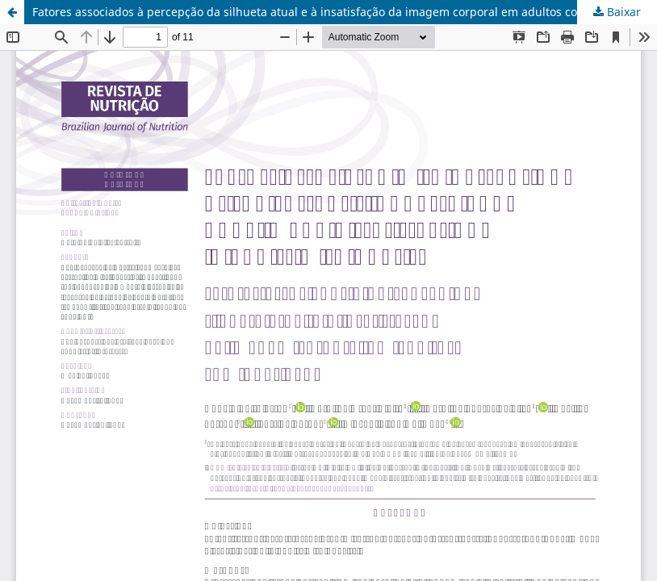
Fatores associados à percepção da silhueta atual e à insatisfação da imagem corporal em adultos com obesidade (339, 11)
